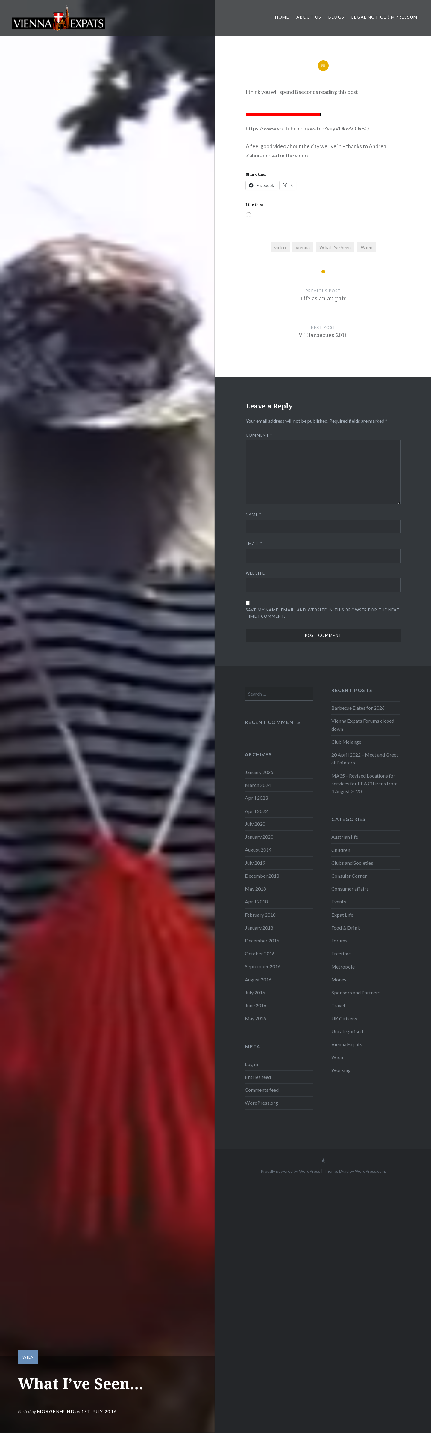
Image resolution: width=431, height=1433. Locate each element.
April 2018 (256, 901)
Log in (251, 1064)
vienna (303, 247)
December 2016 (262, 940)
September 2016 (262, 966)
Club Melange (346, 742)
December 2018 (262, 876)
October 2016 (260, 953)
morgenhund (56, 1411)
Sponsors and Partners (355, 992)
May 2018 (255, 888)
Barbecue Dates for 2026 (358, 708)
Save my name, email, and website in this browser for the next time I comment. (323, 613)
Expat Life (342, 915)
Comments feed (262, 1090)
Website (255, 573)
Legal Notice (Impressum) (385, 16)
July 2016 (255, 992)
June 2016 (255, 1005)
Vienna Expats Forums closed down (362, 724)
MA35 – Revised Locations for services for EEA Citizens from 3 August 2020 (364, 783)
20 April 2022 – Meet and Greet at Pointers (364, 758)
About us (308, 16)
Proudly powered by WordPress (290, 1171)
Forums (339, 940)
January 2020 (259, 837)
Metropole (343, 966)
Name (254, 514)
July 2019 (255, 863)
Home (282, 16)
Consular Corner (349, 876)
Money (338, 979)
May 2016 (255, 1018)
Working (341, 1070)
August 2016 (258, 979)
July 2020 (255, 824)
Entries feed (258, 1077)
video (280, 247)
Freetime (341, 953)
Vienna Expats (346, 1044)
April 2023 (256, 798)
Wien (28, 1357)
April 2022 (256, 811)
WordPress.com (370, 1171)
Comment (259, 435)
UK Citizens (344, 1018)
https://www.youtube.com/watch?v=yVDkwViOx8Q (307, 128)
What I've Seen (335, 247)
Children (340, 850)
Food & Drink (345, 927)
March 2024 (258, 785)
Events (338, 901)
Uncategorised (347, 1031)
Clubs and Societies (352, 863)
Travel (338, 1005)
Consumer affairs (350, 888)
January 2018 (259, 927)
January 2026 (259, 772)
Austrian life (344, 837)
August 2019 (258, 849)
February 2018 (260, 915)
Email (254, 543)
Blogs (336, 16)
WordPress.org (261, 1103)
